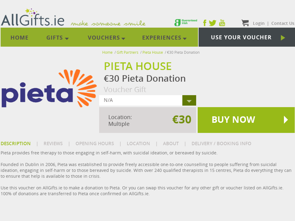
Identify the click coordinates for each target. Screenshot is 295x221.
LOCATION (138, 143)
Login (259, 23)
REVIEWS (53, 143)
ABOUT (171, 143)
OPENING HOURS (95, 143)
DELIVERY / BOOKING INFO (221, 143)
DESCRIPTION (16, 143)
